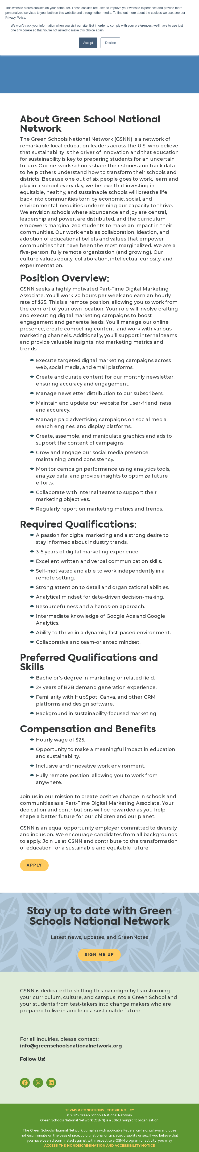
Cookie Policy (120, 1110)
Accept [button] (88, 43)
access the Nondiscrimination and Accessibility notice (99, 1145)
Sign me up (99, 955)
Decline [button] (110, 43)
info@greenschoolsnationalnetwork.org (71, 1046)
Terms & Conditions (84, 1110)
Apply (34, 865)
